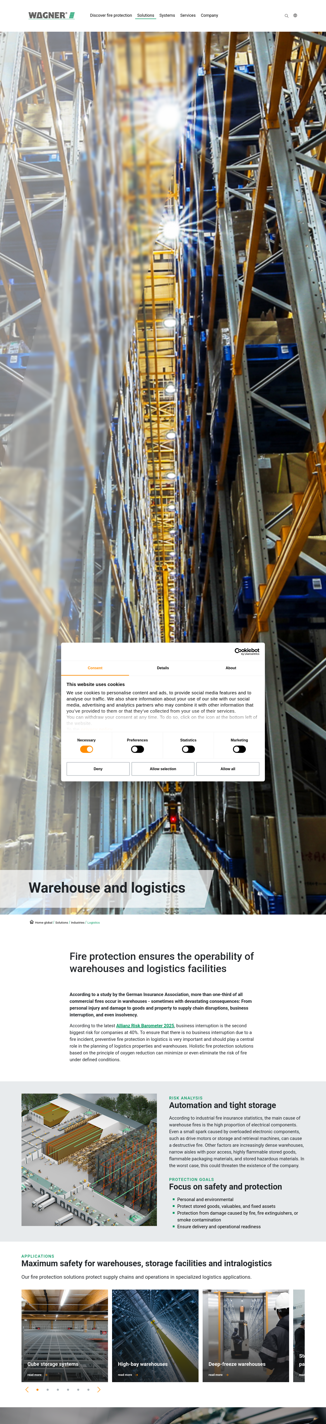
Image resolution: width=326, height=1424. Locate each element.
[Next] (99, 1389)
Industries (78, 922)
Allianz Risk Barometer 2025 (145, 1025)
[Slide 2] (48, 1390)
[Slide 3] (58, 1390)
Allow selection (163, 769)
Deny (98, 769)
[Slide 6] (88, 1390)
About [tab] (231, 668)
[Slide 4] (68, 1390)
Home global (43, 922)
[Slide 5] (78, 1390)
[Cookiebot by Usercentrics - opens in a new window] (239, 651)
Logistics (93, 922)
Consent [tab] (95, 668)
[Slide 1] (37, 1390)
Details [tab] (163, 668)
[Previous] (27, 1389)
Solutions (61, 922)
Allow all (228, 769)
